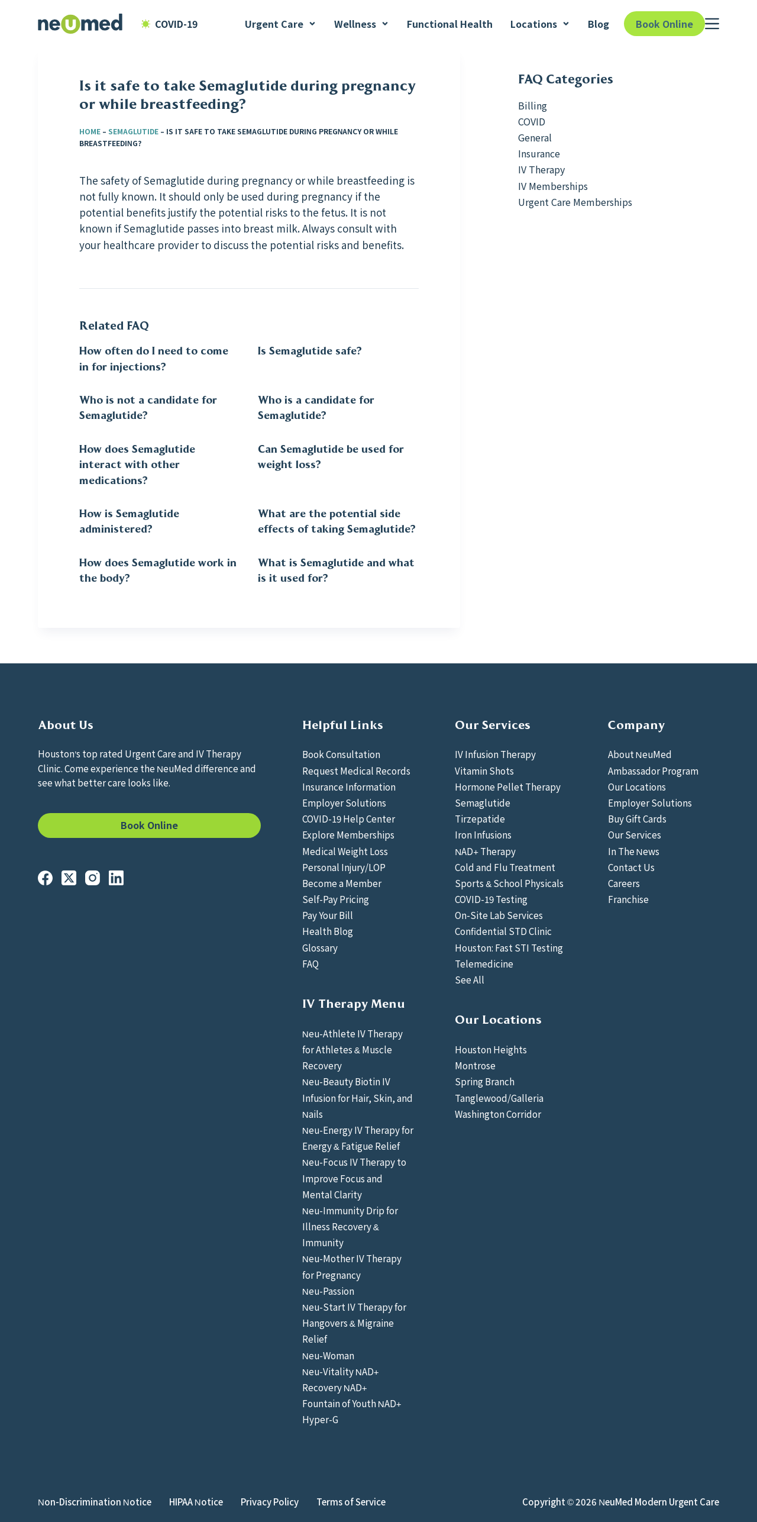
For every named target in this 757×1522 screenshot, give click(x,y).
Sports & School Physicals (509, 882)
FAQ (310, 963)
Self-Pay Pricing (335, 898)
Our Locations (637, 786)
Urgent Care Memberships (575, 202)
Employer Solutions (344, 802)
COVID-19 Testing (491, 898)
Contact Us (631, 866)
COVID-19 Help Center (348, 818)
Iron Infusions (483, 834)
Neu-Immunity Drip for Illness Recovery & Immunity (350, 1226)
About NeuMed (640, 753)
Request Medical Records (356, 770)
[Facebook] (45, 877)
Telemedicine (484, 963)
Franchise (628, 898)
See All (469, 979)
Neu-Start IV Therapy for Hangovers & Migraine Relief (354, 1322)
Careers (624, 882)
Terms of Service (351, 1502)
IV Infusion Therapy (495, 753)
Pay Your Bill (327, 914)
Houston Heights (491, 1049)
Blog (598, 24)
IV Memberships (553, 186)
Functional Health (450, 24)
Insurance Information (349, 786)
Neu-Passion (328, 1290)
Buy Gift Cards (637, 818)
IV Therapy (541, 169)
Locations (540, 24)
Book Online (664, 24)
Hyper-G (320, 1419)
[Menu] (712, 24)
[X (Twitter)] (69, 877)
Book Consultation (341, 753)
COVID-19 (169, 24)
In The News (633, 850)
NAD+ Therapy (485, 850)
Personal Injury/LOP (344, 866)
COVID (531, 121)
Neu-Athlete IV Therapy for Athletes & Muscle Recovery (352, 1049)
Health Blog (327, 930)
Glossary (320, 947)
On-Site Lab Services (499, 914)
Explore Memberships (348, 834)
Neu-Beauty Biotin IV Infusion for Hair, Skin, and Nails (357, 1097)
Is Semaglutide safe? (310, 350)
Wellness (361, 24)
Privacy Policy (270, 1502)
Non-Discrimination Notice (94, 1502)
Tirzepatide (480, 818)
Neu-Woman (328, 1355)
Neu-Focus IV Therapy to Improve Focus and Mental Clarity (354, 1177)
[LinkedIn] (116, 877)
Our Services (634, 834)
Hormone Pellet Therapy (508, 786)
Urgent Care (280, 24)
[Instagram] (92, 877)
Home (90, 131)
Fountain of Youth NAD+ (352, 1403)
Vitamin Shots (484, 770)
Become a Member (341, 882)
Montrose (475, 1065)
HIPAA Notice (196, 1502)
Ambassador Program (653, 770)
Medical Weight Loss (345, 850)
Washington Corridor (498, 1113)
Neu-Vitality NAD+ (340, 1371)
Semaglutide (133, 131)
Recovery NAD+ (334, 1387)
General (535, 137)
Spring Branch (485, 1081)
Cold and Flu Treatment (505, 866)
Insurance (539, 153)
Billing (532, 105)
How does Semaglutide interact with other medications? (137, 465)
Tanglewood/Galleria (499, 1097)
